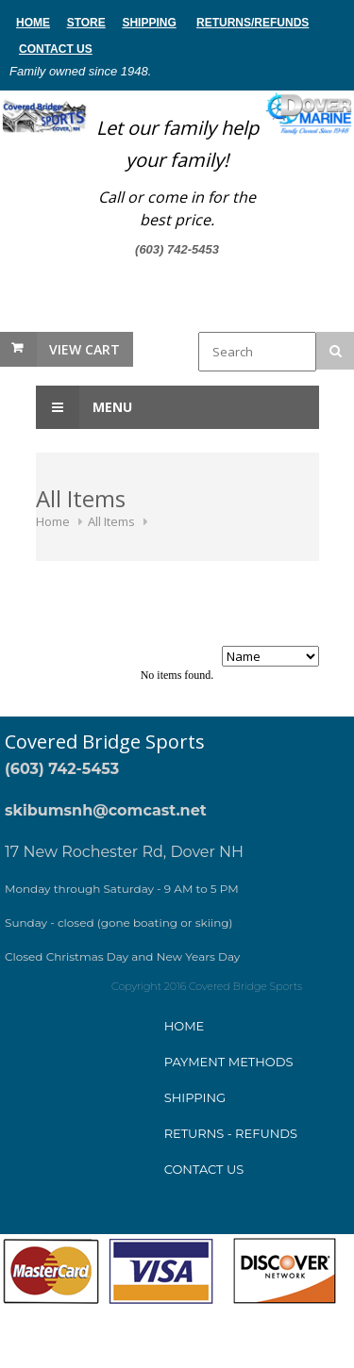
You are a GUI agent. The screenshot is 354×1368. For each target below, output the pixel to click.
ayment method (228, 1061)
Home (53, 521)
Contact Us (56, 49)
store (86, 22)
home (33, 22)
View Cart (84, 349)
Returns (223, 22)
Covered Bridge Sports (105, 741)
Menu (84, 407)
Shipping (149, 22)
